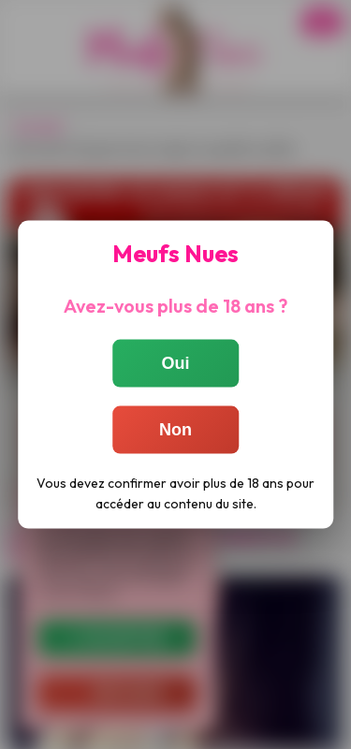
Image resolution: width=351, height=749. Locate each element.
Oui (176, 363)
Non (175, 429)
